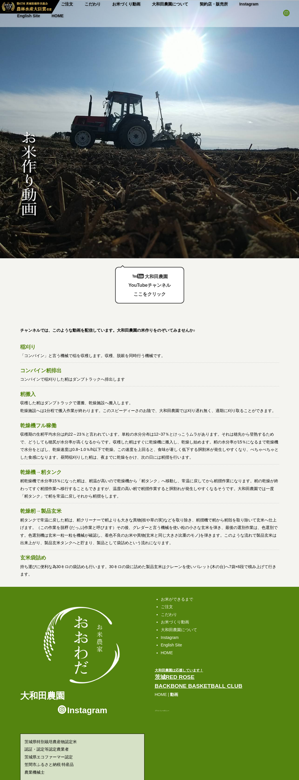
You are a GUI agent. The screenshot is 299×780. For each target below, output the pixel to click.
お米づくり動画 (110, 3)
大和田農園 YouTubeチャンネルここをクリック (149, 271)
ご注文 (167, 597)
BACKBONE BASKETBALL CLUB (199, 677)
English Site (242, 3)
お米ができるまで (177, 590)
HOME (267, 3)
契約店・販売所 (184, 3)
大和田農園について (147, 3)
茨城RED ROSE (175, 668)
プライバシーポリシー (162, 702)
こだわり (81, 3)
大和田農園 (42, 687)
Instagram (214, 3)
